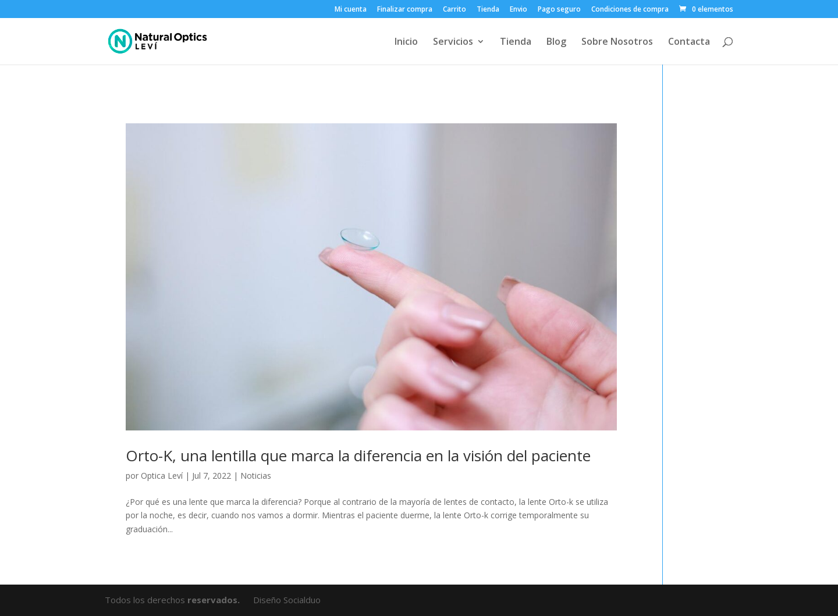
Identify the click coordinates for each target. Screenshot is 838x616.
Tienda (488, 10)
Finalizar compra (404, 10)
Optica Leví (162, 475)
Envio (518, 10)
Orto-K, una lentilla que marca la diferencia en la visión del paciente (358, 455)
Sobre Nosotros (617, 42)
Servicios (453, 42)
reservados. (214, 600)
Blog (556, 42)
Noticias (255, 475)
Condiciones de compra (630, 10)
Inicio (406, 42)
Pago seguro (559, 10)
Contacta (689, 42)
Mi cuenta (351, 10)
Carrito (454, 10)
